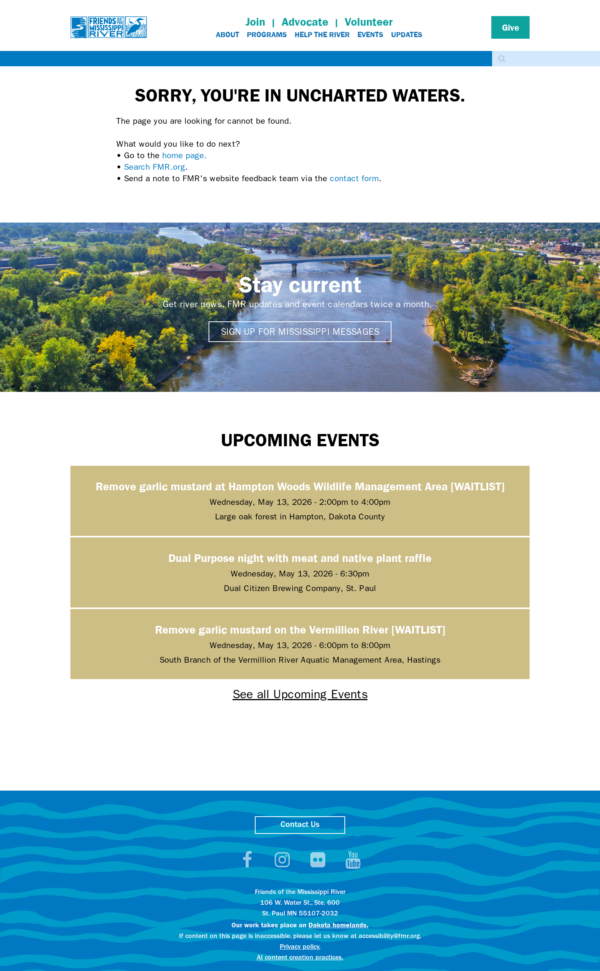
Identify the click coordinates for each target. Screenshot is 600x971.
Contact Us (300, 825)
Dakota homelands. (338, 925)
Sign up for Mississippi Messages (300, 331)
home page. (184, 155)
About (227, 34)
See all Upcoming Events (300, 694)
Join (255, 22)
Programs (267, 34)
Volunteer (369, 22)
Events (370, 34)
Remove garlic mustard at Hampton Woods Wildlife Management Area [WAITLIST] (300, 486)
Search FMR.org (154, 167)
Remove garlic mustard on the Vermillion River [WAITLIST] (300, 629)
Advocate (305, 22)
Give (510, 27)
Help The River (322, 34)
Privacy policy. (300, 947)
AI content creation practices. (300, 958)
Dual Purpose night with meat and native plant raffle (300, 557)
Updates (406, 34)
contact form (354, 178)
